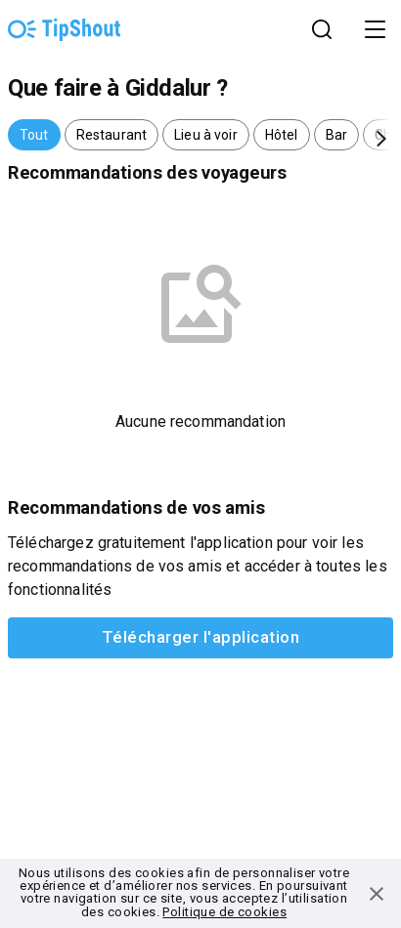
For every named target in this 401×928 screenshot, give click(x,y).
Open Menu (376, 29)
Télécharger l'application (200, 637)
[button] (34, 134)
